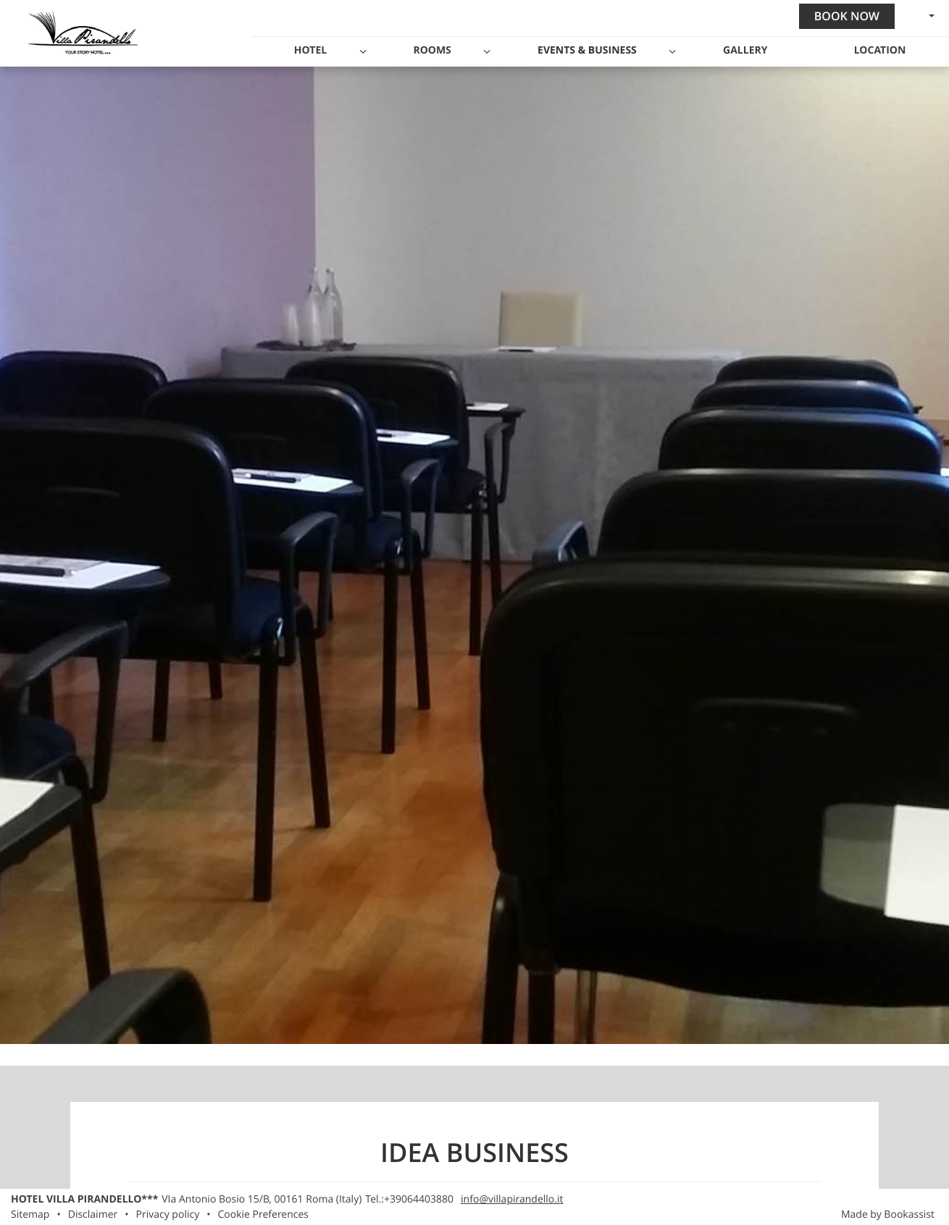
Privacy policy (168, 1214)
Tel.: (409, 1199)
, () (261, 1199)
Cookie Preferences (263, 1214)
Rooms (432, 50)
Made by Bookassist (888, 1214)
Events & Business (587, 50)
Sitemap (30, 1214)
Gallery (745, 50)
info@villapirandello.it (512, 1199)
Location (880, 50)
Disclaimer (93, 1214)
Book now (846, 16)
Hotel (310, 50)
